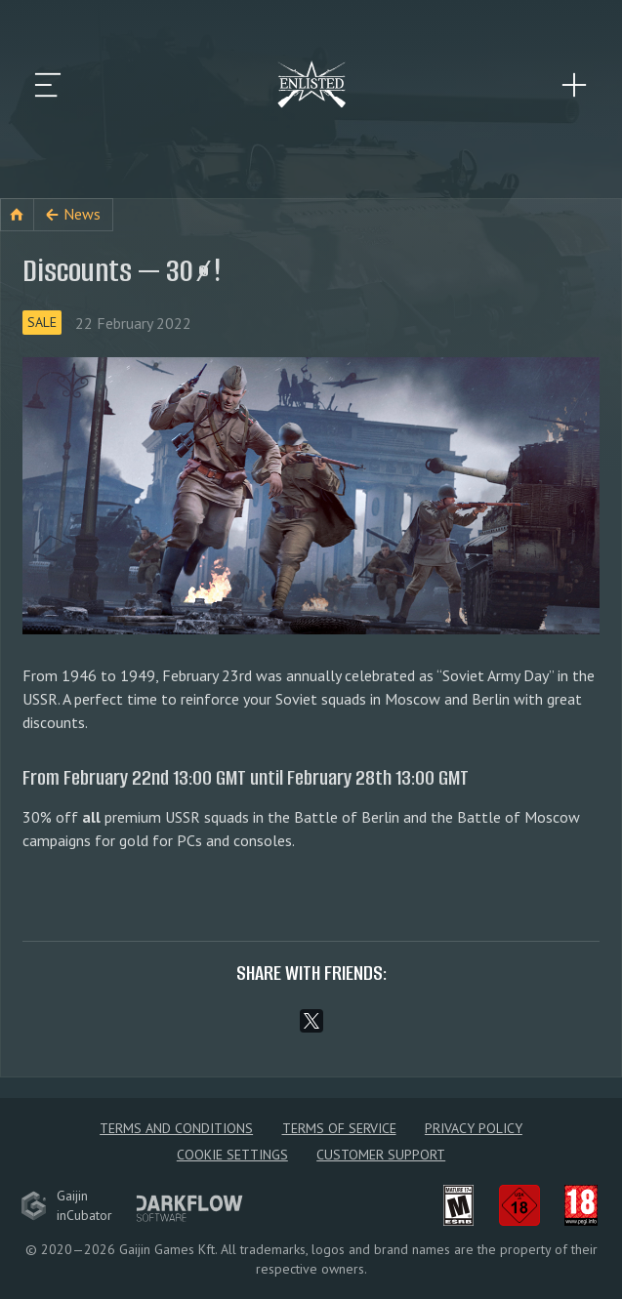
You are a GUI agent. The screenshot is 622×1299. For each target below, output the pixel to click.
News (82, 213)
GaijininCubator (66, 1205)
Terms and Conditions (176, 1128)
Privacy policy (473, 1128)
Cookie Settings (232, 1154)
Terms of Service (339, 1128)
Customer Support (380, 1154)
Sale (42, 322)
